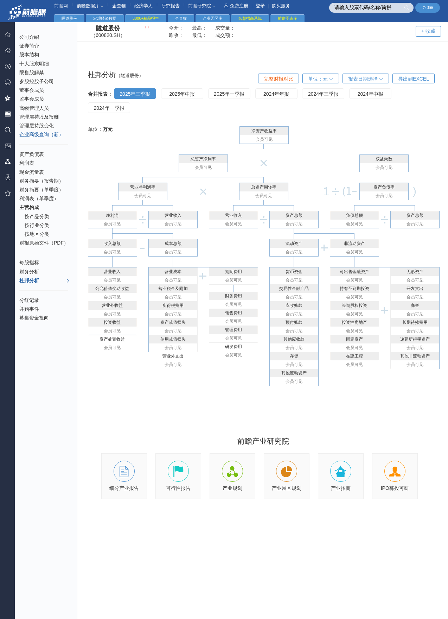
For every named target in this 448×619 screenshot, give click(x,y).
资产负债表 (31, 154)
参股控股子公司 (36, 81)
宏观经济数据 (104, 18)
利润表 (26, 163)
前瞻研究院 (201, 5)
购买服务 (281, 5)
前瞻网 (61, 5)
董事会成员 (31, 90)
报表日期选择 (365, 79)
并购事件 (29, 309)
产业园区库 (212, 18)
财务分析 (29, 271)
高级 (428, 8)
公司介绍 (29, 37)
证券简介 (29, 46)
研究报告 (170, 5)
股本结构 (29, 54)
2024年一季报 (109, 108)
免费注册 (236, 5)
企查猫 (119, 5)
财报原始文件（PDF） (44, 243)
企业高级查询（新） (41, 134)
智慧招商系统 (250, 18)
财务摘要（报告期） (41, 181)
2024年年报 (276, 94)
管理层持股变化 (36, 125)
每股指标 (29, 262)
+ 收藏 (428, 31)
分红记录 (29, 300)
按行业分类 (37, 225)
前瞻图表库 (287, 18)
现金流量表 (31, 172)
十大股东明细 (34, 64)
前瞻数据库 (90, 5)
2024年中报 (370, 94)
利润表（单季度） (39, 198)
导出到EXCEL (413, 79)
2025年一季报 (229, 94)
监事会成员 (31, 99)
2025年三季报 (135, 94)
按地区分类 (37, 234)
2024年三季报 (323, 94)
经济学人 (143, 5)
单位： (320, 79)
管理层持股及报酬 (39, 117)
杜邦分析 (44, 281)
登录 (260, 5)
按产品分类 (37, 216)
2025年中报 (182, 94)
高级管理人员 (34, 108)
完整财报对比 (278, 79)
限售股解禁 (31, 72)
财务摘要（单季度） (41, 189)
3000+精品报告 (146, 18)
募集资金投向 (34, 318)
